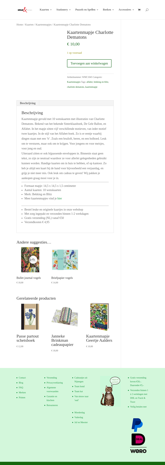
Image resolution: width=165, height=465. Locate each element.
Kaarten (44, 10)
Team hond (79, 386)
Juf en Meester (81, 422)
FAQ (21, 387)
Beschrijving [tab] (27, 103)
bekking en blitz (101, 82)
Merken (22, 392)
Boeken (107, 10)
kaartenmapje (91, 87)
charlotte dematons (75, 87)
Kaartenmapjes (44, 24)
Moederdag (79, 412)
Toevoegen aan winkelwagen (89, 63)
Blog (21, 383)
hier (59, 198)
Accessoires (125, 10)
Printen (22, 397)
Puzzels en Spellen (85, 10)
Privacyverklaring (55, 383)
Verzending (52, 378)
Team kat (78, 391)
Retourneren (52, 405)
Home (19, 24)
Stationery (62, 10)
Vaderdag (78, 417)
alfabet (90, 82)
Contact (22, 378)
